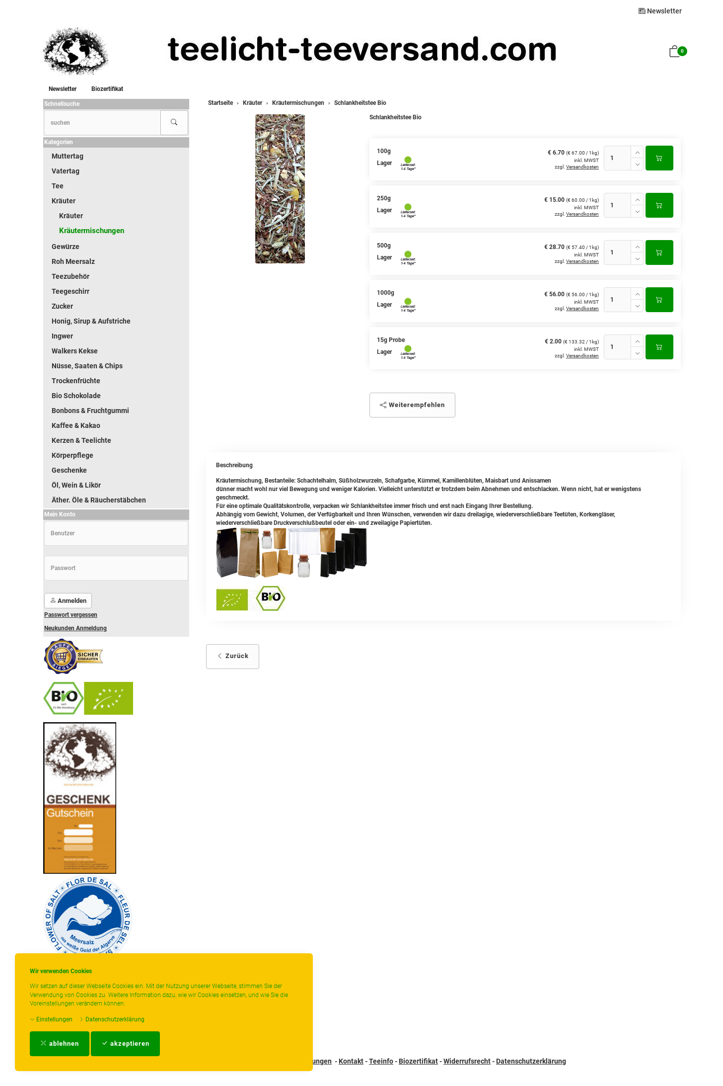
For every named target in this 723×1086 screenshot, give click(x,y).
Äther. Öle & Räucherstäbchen (99, 500)
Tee (58, 186)
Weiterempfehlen (412, 405)
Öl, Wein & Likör (76, 485)
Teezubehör (70, 276)
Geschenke (69, 470)
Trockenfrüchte (76, 381)
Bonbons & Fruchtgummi (90, 411)
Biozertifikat (107, 88)
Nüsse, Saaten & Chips (87, 366)
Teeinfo (381, 1061)
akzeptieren (125, 1043)
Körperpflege (72, 455)
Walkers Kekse (75, 351)
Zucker (62, 306)
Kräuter (63, 201)
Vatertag (65, 171)
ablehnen (59, 1043)
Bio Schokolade (76, 396)
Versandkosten (582, 166)
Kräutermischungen (91, 230)
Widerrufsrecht (467, 1061)
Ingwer (62, 336)
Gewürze (65, 247)
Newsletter (660, 11)
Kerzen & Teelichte (81, 440)
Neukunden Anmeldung (75, 628)
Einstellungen (51, 1019)
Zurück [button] (233, 656)
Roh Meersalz (73, 261)
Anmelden (68, 600)
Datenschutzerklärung (112, 1019)
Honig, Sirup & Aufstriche (91, 321)
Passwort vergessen (70, 614)
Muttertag (67, 156)
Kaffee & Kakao (76, 425)
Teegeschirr (70, 291)
